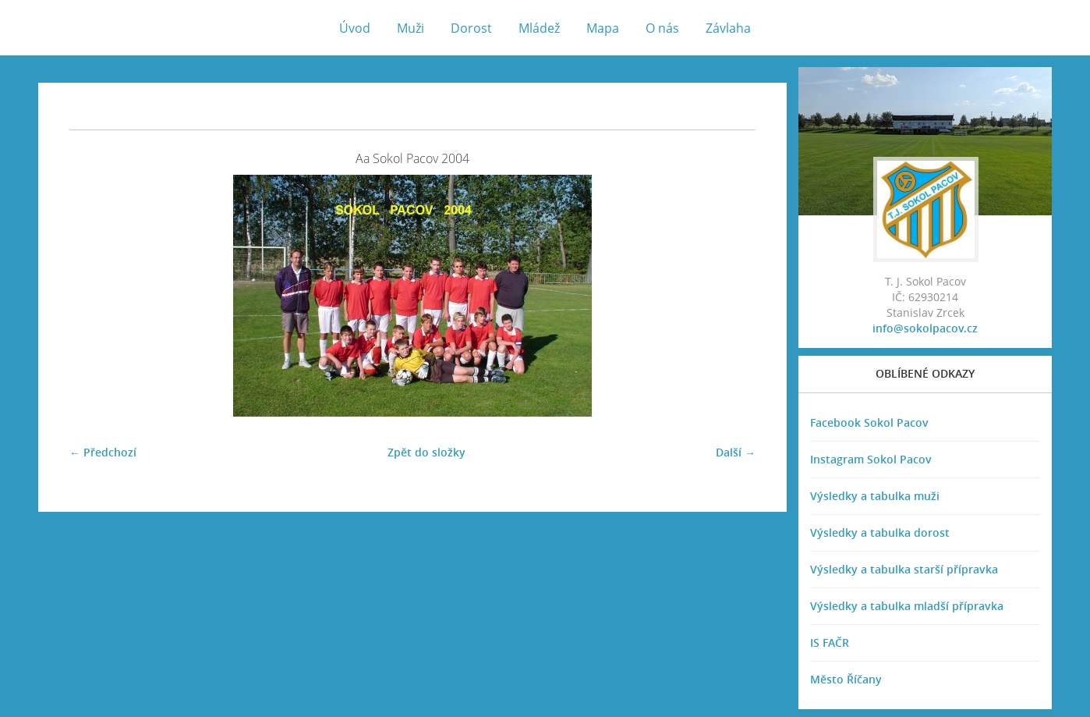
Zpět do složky (426, 452)
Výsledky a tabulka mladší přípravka (906, 605)
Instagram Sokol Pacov (871, 459)
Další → (736, 452)
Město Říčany (846, 679)
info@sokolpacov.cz (925, 328)
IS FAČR (829, 642)
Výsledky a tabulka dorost (880, 532)
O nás (662, 28)
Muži (410, 28)
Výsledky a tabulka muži (875, 495)
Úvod (354, 28)
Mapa (602, 28)
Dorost (471, 28)
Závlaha (728, 28)
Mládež (539, 28)
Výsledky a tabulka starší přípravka (904, 569)
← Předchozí (102, 452)
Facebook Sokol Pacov (869, 422)
